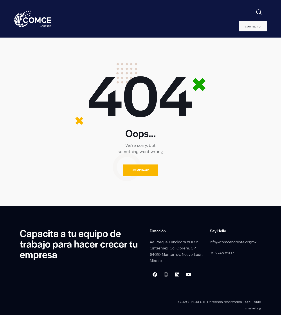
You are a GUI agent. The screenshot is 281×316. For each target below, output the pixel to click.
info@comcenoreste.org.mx (234, 242)
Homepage (140, 171)
